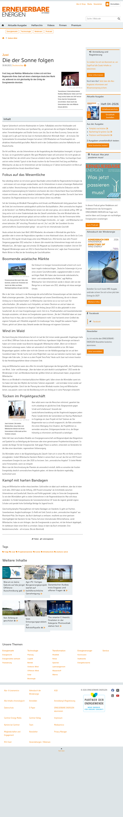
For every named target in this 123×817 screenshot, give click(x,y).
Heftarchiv (37, 25)
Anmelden (33, 701)
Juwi (13, 552)
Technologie (26, 31)
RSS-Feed (7, 742)
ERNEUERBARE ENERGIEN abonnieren (64, 710)
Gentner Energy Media (12, 718)
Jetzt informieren (95, 75)
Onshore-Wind (33, 667)
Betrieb (30, 663)
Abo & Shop (81, 4)
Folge (6, 552)
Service (106, 651)
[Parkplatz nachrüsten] (104, 128)
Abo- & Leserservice (11, 691)
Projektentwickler (25, 552)
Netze (54, 659)
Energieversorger (84, 651)
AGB (56, 691)
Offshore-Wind (33, 671)
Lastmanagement (58, 667)
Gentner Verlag (35, 718)
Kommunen (81, 655)
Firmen (63, 25)
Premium (76, 25)
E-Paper (32, 708)
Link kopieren (46, 539)
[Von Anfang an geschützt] (15, 613)
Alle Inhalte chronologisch (14, 701)
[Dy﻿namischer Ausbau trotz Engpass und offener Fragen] (70, 580)
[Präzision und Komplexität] (104, 135)
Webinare (38, 31)
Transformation (58, 651)
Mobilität (55, 655)
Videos (50, 25)
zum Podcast (92, 225)
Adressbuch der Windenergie (35, 693)
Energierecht (7, 655)
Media (89, 4)
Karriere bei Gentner (12, 725)
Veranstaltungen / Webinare (39, 742)
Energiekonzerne (83, 663)
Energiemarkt (12, 31)
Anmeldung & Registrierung (64, 701)
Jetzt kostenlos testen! (98, 145)
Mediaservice (59, 725)
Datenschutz (9, 708)
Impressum (58, 718)
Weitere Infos (94, 302)
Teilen (35, 539)
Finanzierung (7, 663)
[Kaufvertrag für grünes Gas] (104, 132)
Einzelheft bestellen (110, 116)
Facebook (96, 321)
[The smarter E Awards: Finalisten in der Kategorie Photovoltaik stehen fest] (70, 616)
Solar (29, 675)
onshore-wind (62, 552)
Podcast (49, 31)
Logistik (30, 659)
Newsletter (98, 4)
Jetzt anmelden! (95, 351)
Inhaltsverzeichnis (110, 109)
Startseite (3, 25)
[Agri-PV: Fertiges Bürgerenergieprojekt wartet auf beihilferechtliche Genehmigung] (42, 581)
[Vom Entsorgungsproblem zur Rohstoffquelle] (42, 617)
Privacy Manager (60, 732)
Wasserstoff (56, 671)
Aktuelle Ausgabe (17, 25)
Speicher (55, 663)
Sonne (37, 552)
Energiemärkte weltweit (11, 659)
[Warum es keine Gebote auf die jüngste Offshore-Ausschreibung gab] (15, 580)
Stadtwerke (81, 659)
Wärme (55, 675)
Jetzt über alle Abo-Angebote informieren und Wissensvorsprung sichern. (101, 84)
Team (31, 725)
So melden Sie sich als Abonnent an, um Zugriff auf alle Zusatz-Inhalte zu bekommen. (102, 65)
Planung (30, 655)
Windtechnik (48, 552)
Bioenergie (31, 679)
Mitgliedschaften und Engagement (12, 734)
